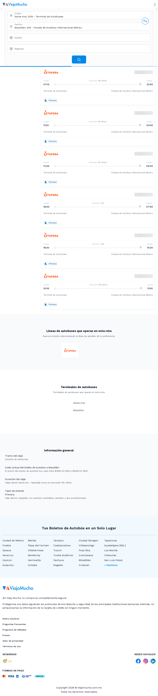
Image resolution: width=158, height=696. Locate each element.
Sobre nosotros (10, 618)
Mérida (32, 540)
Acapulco (8, 565)
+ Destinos (111, 565)
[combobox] (81, 16)
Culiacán (84, 565)
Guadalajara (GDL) (115, 545)
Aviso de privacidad (12, 641)
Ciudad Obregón (88, 540)
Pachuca (58, 560)
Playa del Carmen (38, 545)
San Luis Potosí (113, 560)
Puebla (6, 545)
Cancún (7, 560)
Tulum (57, 550)
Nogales (58, 565)
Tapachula (110, 540)
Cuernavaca (86, 555)
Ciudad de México (13, 540)
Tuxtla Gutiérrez (63, 555)
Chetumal (110, 555)
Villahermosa (36, 550)
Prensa (6, 635)
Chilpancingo (86, 545)
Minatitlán (85, 560)
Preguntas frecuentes (14, 624)
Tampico (58, 540)
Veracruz (7, 555)
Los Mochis (111, 550)
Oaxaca (6, 550)
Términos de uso (11, 646)
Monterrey (34, 555)
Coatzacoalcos (62, 545)
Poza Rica (84, 550)
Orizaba (32, 565)
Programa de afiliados (14, 630)
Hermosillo (34, 560)
